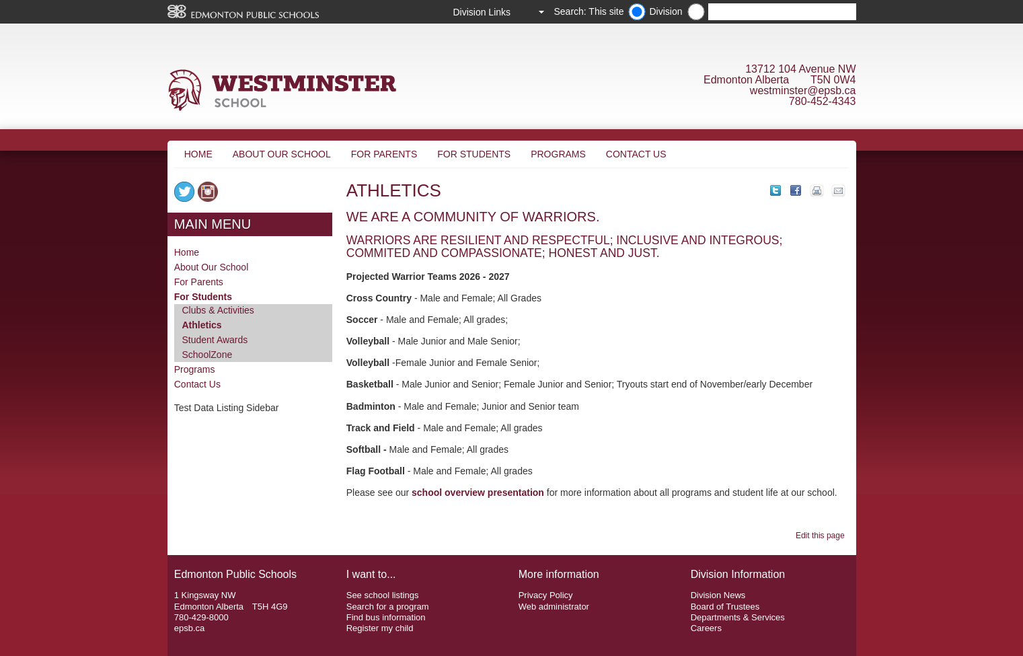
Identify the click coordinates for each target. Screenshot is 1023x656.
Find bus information (386, 617)
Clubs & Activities (218, 310)
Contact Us (636, 154)
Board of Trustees (725, 607)
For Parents (384, 154)
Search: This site (588, 11)
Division (665, 11)
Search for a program (387, 607)
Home (198, 154)
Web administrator (554, 607)
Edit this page (822, 535)
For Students (473, 154)
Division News (718, 595)
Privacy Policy (546, 595)
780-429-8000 (201, 617)
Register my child (380, 628)
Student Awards (215, 339)
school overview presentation (478, 492)
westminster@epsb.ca (803, 90)
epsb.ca (189, 628)
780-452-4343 (822, 101)
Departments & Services (738, 617)
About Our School (282, 154)
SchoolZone (207, 354)
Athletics (202, 325)
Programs (558, 154)
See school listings (382, 595)
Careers (706, 628)
